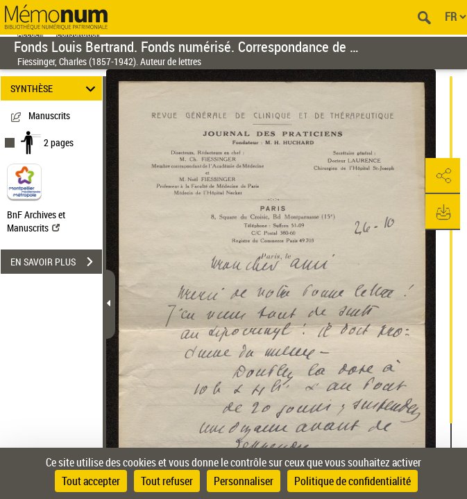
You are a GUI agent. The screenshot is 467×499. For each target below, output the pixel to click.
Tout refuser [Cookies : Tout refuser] (167, 481)
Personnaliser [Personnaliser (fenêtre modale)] (243, 481)
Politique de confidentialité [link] (352, 481)
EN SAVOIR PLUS (56, 262)
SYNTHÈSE (55, 88)
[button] (442, 176)
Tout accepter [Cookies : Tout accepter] (91, 481)
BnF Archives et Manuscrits (36, 221)
